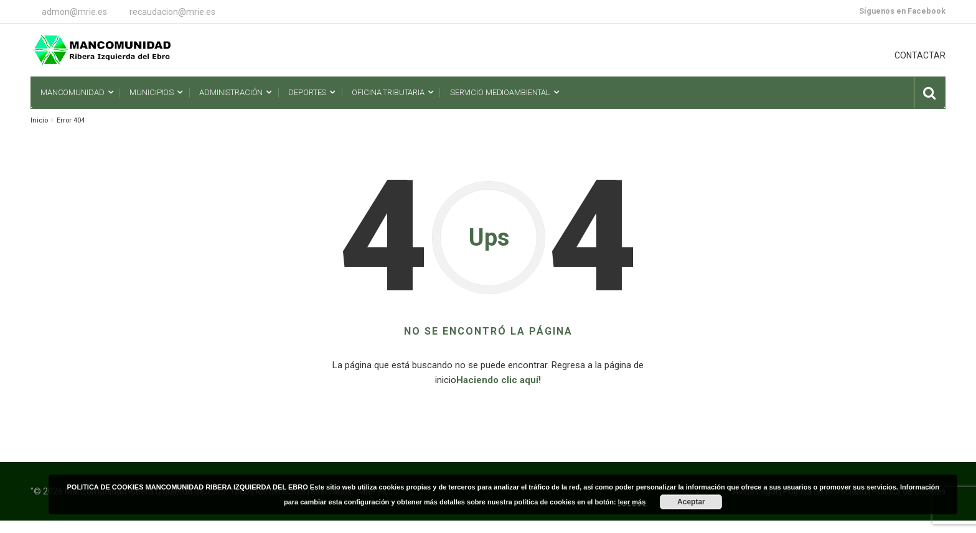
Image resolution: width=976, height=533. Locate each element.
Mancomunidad (72, 92)
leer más (633, 502)
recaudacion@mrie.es (172, 12)
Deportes (307, 92)
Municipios (151, 92)
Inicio (39, 120)
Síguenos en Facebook (902, 11)
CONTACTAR (920, 55)
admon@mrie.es (74, 12)
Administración (231, 92)
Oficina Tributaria (388, 92)
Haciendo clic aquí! (498, 380)
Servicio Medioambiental (500, 92)
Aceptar (691, 502)
